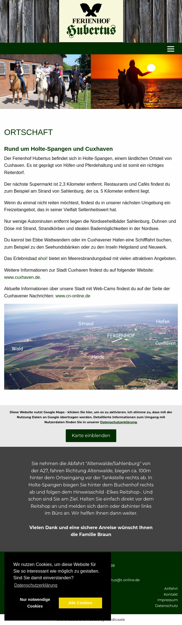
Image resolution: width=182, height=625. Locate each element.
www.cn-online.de (72, 296)
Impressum (168, 600)
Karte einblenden (91, 435)
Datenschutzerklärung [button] (35, 585)
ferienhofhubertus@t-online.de (112, 580)
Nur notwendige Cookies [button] (35, 602)
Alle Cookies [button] (80, 603)
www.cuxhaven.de (22, 277)
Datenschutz (166, 606)
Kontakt (171, 594)
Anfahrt (171, 588)
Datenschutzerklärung (118, 422)
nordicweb (115, 620)
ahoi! (43, 258)
